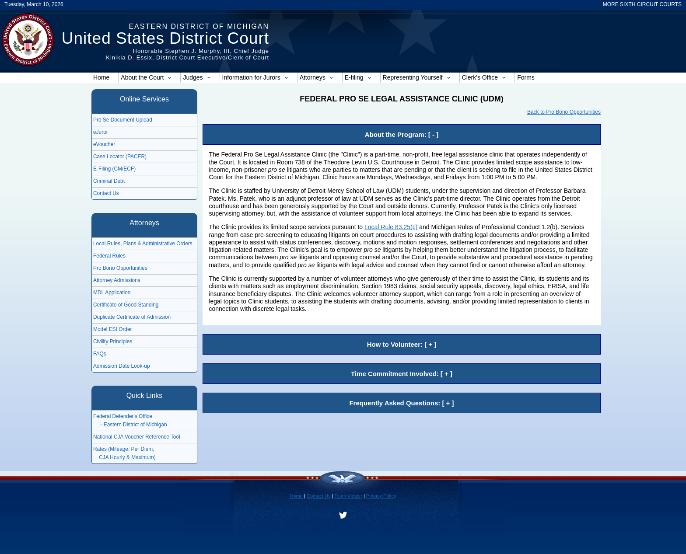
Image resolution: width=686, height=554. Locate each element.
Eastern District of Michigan (199, 26)
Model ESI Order (112, 329)
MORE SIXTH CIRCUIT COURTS (642, 4)
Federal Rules (109, 256)
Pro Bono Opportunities (120, 268)
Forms (526, 77)
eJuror (100, 132)
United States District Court (165, 38)
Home (101, 77)
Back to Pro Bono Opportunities (564, 112)
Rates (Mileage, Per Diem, (123, 449)
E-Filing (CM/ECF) (114, 169)
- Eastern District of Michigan (130, 425)
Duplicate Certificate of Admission (132, 317)
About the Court (146, 77)
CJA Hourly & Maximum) (124, 457)
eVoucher (104, 144)
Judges (196, 77)
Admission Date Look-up (121, 366)
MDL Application (111, 292)
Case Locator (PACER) (120, 156)
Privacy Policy (381, 495)
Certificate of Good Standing (125, 305)
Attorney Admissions (116, 280)
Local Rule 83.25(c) (390, 226)
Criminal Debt (109, 181)
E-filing (358, 77)
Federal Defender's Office (122, 416)
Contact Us (106, 193)
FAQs (99, 354)
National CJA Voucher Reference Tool (136, 437)
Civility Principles (112, 341)
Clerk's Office (484, 77)
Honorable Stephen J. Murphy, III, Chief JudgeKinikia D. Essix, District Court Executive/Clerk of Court (187, 54)
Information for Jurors (255, 77)
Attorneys (316, 77)
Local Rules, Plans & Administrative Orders (142, 243)
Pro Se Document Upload (122, 120)
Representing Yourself (417, 77)
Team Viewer (348, 495)
